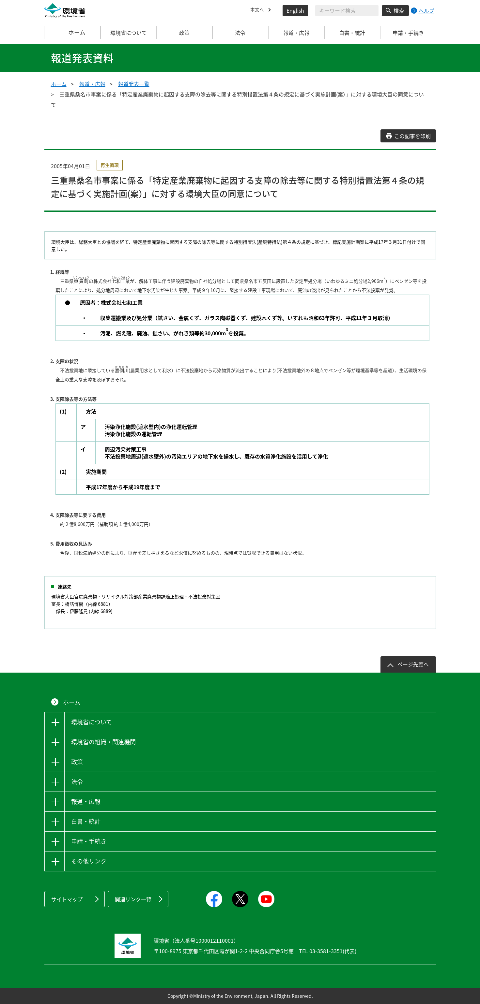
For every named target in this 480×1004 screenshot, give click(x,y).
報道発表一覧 (133, 84)
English (295, 10)
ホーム (72, 32)
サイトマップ (67, 899)
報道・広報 (92, 84)
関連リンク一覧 (133, 899)
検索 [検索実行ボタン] (399, 10)
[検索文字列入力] (347, 10)
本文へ (258, 10)
